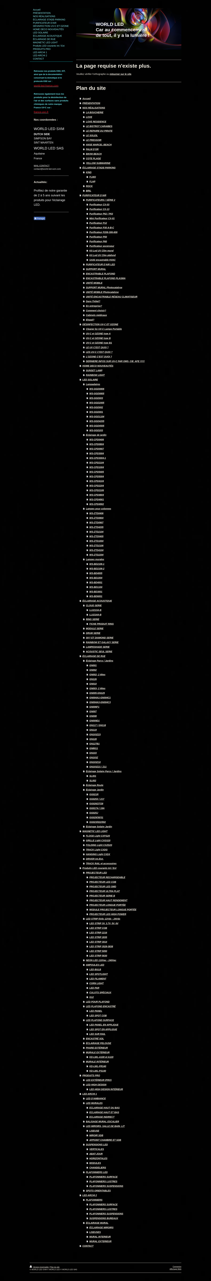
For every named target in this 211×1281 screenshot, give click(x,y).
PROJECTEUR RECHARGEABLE (107, 877)
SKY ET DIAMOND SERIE (99, 637)
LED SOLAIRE (90, 379)
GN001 (93, 665)
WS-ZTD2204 (96, 554)
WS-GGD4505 (96, 425)
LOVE (89, 117)
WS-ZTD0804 (96, 518)
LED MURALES (94, 1103)
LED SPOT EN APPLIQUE (103, 1029)
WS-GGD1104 (96, 416)
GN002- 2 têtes (97, 674)
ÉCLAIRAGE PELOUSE (98, 1043)
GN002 (93, 670)
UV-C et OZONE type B (98, 338)
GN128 (93, 739)
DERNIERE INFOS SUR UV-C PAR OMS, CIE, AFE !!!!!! (115, 361)
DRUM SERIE (93, 633)
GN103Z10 (95, 762)
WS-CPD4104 (96, 481)
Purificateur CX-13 (99, 209)
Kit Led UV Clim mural (101, 250)
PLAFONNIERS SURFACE (103, 1177)
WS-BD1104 (95, 587)
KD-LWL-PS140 (97, 1071)
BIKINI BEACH (94, 154)
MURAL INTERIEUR (100, 1236)
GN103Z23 (95, 734)
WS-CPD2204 (96, 485)
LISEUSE (94, 1130)
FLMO (92, 177)
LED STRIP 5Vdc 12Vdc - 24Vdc (103, 918)
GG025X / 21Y (96, 799)
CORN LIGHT (96, 983)
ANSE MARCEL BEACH (99, 144)
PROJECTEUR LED (96, 872)
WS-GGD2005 (96, 402)
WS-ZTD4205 (96, 527)
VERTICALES (96, 1149)
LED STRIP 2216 (98, 932)
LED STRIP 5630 (98, 955)
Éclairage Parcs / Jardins (99, 660)
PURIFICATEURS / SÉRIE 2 (100, 200)
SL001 (92, 776)
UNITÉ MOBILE (94, 283)
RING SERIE (92, 619)
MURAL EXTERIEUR (100, 1241)
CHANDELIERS (97, 1167)
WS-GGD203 (96, 430)
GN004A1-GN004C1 (100, 697)
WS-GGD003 (96, 398)
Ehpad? (90, 319)
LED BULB (95, 969)
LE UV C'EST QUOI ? (97, 347)
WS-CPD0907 (96, 448)
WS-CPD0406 (96, 439)
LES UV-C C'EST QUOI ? (99, 352)
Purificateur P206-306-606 (103, 232)
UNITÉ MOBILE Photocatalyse (102, 292)
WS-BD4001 (95, 582)
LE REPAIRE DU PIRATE (99, 131)
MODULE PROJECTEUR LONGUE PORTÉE (112, 909)
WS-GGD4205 (96, 421)
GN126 (93, 679)
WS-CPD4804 (96, 495)
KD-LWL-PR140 (97, 1066)
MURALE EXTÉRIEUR (98, 1052)
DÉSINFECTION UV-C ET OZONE (100, 324)
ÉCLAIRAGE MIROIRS (101, 1227)
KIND (88, 172)
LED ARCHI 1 (89, 1094)
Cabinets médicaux (96, 315)
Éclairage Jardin (95, 789)
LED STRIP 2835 (98, 937)
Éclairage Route (94, 785)
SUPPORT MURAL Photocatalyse (104, 287)
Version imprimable (39, 1267)
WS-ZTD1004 (96, 541)
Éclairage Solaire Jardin (99, 826)
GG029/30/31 (96, 817)
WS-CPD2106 (96, 490)
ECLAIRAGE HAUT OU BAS (104, 1107)
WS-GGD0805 (96, 393)
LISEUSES (95, 1232)
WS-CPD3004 (96, 453)
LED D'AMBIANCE (96, 1098)
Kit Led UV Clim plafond (102, 255)
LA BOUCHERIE (94, 112)
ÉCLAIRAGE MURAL (97, 1223)
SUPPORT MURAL (96, 269)
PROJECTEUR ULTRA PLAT (104, 891)
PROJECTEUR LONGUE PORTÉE (107, 905)
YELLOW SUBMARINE (98, 163)
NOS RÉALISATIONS (93, 107)
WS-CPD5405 (96, 472)
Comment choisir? (96, 310)
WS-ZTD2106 (96, 545)
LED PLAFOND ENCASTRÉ (101, 1006)
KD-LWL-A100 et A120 (101, 1057)
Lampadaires (93, 384)
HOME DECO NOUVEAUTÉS (97, 366)
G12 (91, 997)
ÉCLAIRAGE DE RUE (93, 656)
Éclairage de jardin (96, 435)
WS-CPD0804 (96, 444)
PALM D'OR (92, 149)
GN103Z (93, 757)
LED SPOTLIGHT (98, 974)
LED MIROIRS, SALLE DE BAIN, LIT (105, 1126)
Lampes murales (95, 559)
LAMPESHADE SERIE (98, 647)
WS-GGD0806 (96, 389)
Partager (39, 218)
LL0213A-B (95, 610)
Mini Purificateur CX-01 (102, 218)
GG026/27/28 (96, 803)
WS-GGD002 (96, 407)
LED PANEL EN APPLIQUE (103, 1024)
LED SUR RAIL (97, 1034)
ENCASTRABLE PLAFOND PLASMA (105, 278)
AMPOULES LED (95, 965)
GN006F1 (94, 707)
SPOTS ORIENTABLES (98, 1190)
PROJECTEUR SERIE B (102, 895)
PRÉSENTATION (91, 103)
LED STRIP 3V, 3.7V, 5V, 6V (103, 923)
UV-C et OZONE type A (98, 333)
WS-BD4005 (95, 573)
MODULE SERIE (95, 628)
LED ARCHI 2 (89, 1195)
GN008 (93, 716)
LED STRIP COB (98, 928)
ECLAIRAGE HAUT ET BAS (104, 1112)
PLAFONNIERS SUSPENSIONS (106, 1186)
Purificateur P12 (98, 223)
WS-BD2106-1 (96, 564)
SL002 (92, 780)
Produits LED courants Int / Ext (99, 868)
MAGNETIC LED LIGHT (94, 831)
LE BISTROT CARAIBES (99, 126)
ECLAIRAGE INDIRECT (101, 1117)
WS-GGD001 (96, 412)
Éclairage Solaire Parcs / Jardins (103, 771)
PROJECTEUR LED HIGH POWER (107, 914)
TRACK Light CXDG (96, 849)
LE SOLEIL (92, 135)
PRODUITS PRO (91, 1075)
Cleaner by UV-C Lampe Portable (104, 329)
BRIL (88, 190)
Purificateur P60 (98, 241)
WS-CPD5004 (96, 476)
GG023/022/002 (97, 822)
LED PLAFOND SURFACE (100, 1020)
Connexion (177, 1267)
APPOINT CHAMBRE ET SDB (105, 1140)
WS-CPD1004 (96, 467)
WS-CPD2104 (96, 462)
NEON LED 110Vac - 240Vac (101, 960)
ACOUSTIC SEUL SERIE (99, 651)
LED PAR (94, 988)
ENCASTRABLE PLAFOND (100, 273)
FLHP (92, 181)
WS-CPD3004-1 (97, 458)
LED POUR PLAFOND (98, 1001)
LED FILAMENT (97, 978)
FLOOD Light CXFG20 (98, 836)
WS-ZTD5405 (96, 536)
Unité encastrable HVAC (102, 260)
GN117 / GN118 (97, 725)
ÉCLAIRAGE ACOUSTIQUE (97, 601)
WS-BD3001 (95, 591)
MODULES (95, 1163)
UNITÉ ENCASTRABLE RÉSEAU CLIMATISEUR (111, 296)
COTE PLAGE (93, 158)
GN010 (93, 683)
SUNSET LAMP (94, 370)
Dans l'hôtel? (93, 301)
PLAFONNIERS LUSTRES (103, 1181)
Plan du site (55, 1267)
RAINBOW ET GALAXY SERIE (102, 642)
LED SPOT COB (98, 1015)
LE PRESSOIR (93, 140)
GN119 (93, 730)
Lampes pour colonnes (98, 508)
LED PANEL (95, 1011)
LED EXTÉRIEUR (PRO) (99, 1080)
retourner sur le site (120, 74)
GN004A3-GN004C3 (100, 702)
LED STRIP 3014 (98, 942)
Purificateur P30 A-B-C (101, 227)
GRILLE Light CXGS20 (98, 840)
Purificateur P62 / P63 (101, 213)
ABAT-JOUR (96, 1153)
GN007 (93, 711)
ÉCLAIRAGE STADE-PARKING (99, 167)
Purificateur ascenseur (101, 246)
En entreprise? (94, 306)
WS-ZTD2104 (96, 531)
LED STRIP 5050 (98, 951)
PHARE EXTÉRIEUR (97, 1047)
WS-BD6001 (95, 596)
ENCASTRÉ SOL (95, 1038)
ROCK (89, 186)
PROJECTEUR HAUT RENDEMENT (108, 900)
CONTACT (87, 1246)
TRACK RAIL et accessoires (101, 863)
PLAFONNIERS (94, 1200)
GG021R (93, 794)
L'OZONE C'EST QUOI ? (99, 356)
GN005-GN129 (97, 693)
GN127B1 (94, 743)
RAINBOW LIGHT (95, 375)
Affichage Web (175, 1269)
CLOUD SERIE (94, 605)
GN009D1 (94, 720)
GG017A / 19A (97, 808)
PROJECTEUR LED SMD (102, 886)
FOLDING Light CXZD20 (99, 845)
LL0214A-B (95, 614)
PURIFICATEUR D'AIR (94, 195)
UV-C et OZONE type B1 (99, 342)
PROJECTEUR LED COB (102, 882)
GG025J (93, 812)
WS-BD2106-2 (96, 568)
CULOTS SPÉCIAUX (100, 992)
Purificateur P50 (98, 236)
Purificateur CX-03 (99, 204)
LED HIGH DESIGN (96, 1084)
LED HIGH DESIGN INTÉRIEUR (106, 1089)
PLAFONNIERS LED (97, 1172)
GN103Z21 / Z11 (97, 766)
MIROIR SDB (96, 1135)
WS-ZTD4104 (96, 550)
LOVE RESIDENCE (96, 121)
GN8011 (93, 748)
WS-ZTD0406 (96, 513)
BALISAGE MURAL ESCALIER (102, 1121)
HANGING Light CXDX (98, 854)
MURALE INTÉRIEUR (97, 1061)
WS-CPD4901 (96, 499)
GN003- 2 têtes (97, 688)
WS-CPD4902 (96, 504)
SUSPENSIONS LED (97, 1144)
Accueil (86, 98)
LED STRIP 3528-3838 (101, 946)
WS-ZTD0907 (96, 522)
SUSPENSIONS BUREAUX (103, 1218)
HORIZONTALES (98, 1158)
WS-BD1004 (95, 577)
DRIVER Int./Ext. (95, 859)
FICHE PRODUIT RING (101, 624)
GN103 (93, 753)
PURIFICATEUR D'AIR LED (100, 264)
